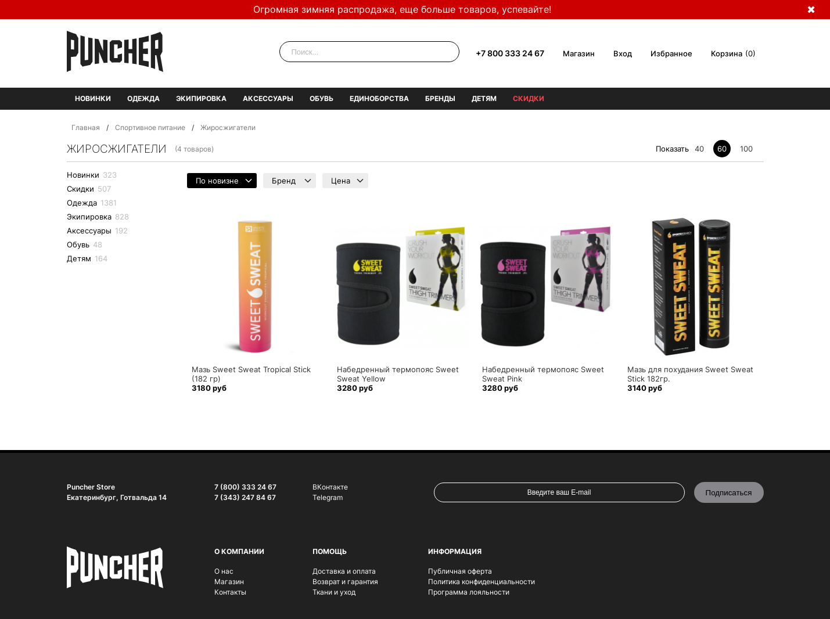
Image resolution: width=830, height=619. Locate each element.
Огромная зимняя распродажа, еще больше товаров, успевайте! (402, 9)
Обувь (321, 98)
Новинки (93, 98)
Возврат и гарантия (345, 581)
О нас (223, 571)
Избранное (671, 53)
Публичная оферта (460, 571)
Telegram (327, 497)
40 (699, 148)
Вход (622, 53)
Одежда (143, 98)
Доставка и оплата (344, 571)
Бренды (440, 98)
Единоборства (379, 98)
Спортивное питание (150, 127)
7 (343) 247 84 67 (245, 497)
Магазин (579, 53)
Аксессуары (268, 98)
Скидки (528, 98)
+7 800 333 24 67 (510, 53)
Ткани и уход (333, 592)
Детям (484, 98)
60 (722, 148)
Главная (85, 127)
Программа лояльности (468, 592)
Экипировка (201, 98)
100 (746, 148)
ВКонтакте (330, 487)
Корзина (726, 53)
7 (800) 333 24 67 (245, 487)
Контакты (230, 592)
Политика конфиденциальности (481, 581)
